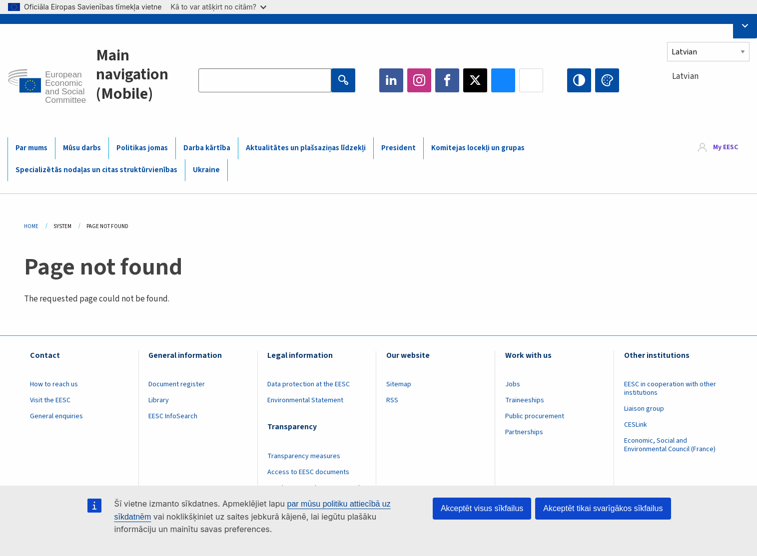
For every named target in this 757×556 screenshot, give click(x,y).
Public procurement (534, 416)
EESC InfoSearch (172, 416)
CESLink (635, 425)
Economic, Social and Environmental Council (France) (670, 445)
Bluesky (503, 80)
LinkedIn (391, 80)
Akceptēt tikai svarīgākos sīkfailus (603, 508)
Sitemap (398, 384)
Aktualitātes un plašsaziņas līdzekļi (306, 148)
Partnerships (524, 432)
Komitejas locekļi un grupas (478, 148)
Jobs (512, 384)
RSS (392, 400)
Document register (176, 384)
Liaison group (644, 409)
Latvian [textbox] (685, 76)
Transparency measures (303, 456)
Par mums (31, 148)
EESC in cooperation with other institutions (670, 388)
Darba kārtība (206, 148)
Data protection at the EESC (308, 384)
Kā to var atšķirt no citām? (218, 6)
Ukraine (206, 170)
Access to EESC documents (308, 472)
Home (31, 226)
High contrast (579, 80)
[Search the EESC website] (264, 80)
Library (158, 400)
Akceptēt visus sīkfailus (482, 508)
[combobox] (708, 94)
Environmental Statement (305, 400)
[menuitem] (718, 148)
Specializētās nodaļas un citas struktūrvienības (96, 170)
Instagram (419, 80)
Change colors (607, 80)
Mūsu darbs (82, 148)
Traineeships (524, 400)
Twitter (475, 80)
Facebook (447, 80)
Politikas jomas (142, 148)
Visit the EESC (50, 400)
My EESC (725, 148)
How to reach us (54, 384)
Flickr (531, 80)
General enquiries (56, 416)
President (398, 148)
